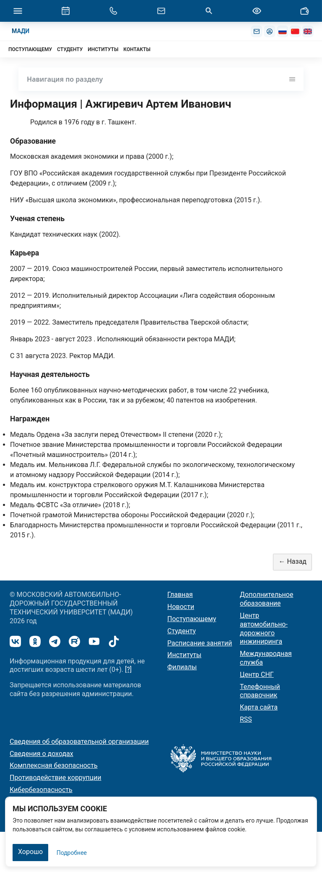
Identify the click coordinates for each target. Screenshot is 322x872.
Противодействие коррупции (55, 778)
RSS (246, 719)
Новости (180, 607)
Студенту (181, 631)
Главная (180, 595)
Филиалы (182, 667)
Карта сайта (259, 707)
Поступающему (191, 619)
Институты (184, 655)
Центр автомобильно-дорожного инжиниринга (264, 628)
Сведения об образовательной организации (79, 742)
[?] (128, 669)
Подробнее (72, 852)
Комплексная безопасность (54, 765)
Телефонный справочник (260, 691)
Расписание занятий (199, 643)
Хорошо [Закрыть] (30, 852)
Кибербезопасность (41, 790)
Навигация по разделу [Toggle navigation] (161, 79)
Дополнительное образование (266, 599)
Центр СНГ (257, 675)
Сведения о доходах (41, 754)
